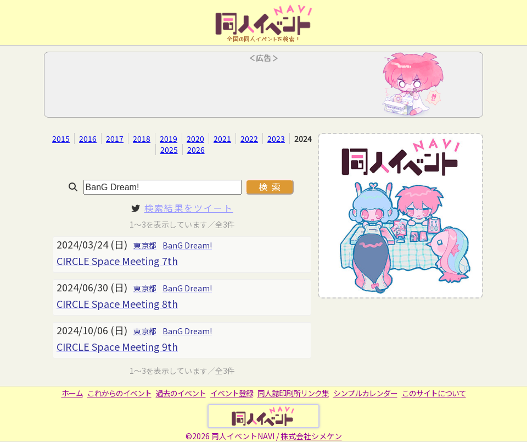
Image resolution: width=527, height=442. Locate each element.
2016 (88, 138)
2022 (249, 138)
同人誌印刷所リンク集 (293, 393)
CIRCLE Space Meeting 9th (117, 346)
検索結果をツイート (188, 207)
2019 (168, 138)
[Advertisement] (263, 88)
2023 (276, 138)
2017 (115, 138)
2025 (169, 149)
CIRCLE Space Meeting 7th (117, 260)
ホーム (72, 393)
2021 (222, 138)
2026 (196, 149)
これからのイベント (119, 393)
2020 (195, 138)
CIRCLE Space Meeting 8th (117, 303)
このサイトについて (434, 393)
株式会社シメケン (311, 435)
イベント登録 (231, 393)
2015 (61, 138)
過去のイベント (181, 393)
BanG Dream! (187, 245)
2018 (141, 138)
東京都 (144, 245)
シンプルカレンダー (365, 393)
